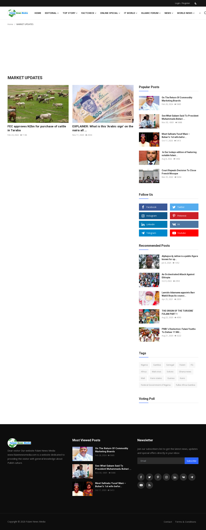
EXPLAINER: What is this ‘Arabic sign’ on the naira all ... (101, 128)
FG (192, 364)
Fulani (182, 364)
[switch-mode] (195, 3)
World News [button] (186, 13)
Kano (182, 378)
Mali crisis (156, 371)
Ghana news (185, 371)
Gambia (157, 364)
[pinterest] (158, 477)
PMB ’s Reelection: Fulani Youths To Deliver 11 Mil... (179, 330)
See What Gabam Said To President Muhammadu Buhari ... (180, 117)
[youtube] (141, 485)
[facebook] (141, 477)
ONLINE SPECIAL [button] (110, 13)
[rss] (149, 485)
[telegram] (191, 477)
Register (186, 3)
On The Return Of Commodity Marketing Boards (177, 99)
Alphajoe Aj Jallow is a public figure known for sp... (180, 258)
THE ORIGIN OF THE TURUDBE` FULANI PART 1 (178, 312)
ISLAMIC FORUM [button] (151, 13)
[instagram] (166, 477)
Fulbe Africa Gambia (185, 384)
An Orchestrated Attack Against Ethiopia (178, 276)
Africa (143, 371)
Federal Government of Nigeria (156, 384)
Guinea (170, 378)
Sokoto (170, 371)
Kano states (156, 378)
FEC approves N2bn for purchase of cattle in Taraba (38, 128)
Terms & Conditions (185, 521)
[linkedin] (175, 477)
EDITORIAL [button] (52, 13)
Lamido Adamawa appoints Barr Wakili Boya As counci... (178, 294)
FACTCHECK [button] (88, 13)
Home (38, 12)
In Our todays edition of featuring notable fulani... (179, 154)
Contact (167, 521)
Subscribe (191, 460)
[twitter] (149, 477)
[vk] (183, 477)
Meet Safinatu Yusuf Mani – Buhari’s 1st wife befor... (176, 135)
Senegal (170, 364)
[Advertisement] (103, 52)
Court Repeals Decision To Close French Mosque (179, 172)
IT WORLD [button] (130, 13)
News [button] (169, 13)
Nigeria (144, 364)
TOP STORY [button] (70, 13)
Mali (143, 378)
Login (177, 3)
